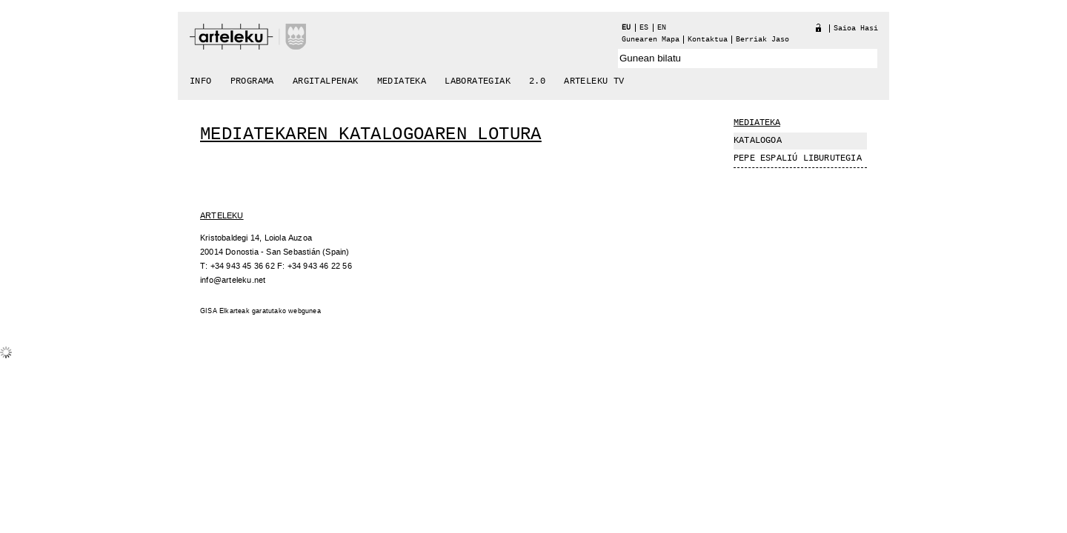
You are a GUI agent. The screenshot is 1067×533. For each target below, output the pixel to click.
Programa (252, 81)
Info (201, 81)
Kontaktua (708, 40)
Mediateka (402, 81)
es (643, 28)
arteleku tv (594, 81)
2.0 (537, 81)
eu (626, 28)
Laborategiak (478, 81)
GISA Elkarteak (225, 311)
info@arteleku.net (232, 280)
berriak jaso (762, 40)
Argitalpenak (326, 81)
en (661, 28)
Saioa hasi (856, 28)
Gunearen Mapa (650, 40)
